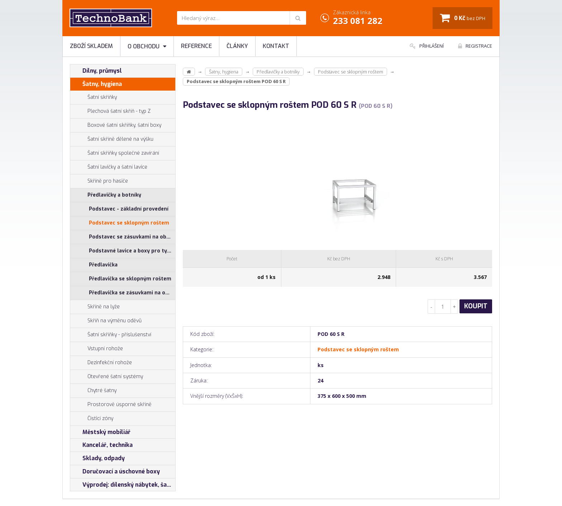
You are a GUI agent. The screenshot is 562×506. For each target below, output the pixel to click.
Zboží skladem (91, 46)
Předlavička (103, 264)
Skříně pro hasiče (99, 181)
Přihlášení (427, 46)
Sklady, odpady (97, 458)
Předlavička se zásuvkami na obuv (132, 292)
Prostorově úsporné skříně (111, 404)
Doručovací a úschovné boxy (115, 471)
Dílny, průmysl (96, 70)
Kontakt (276, 46)
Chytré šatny (101, 390)
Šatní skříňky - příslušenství (110, 335)
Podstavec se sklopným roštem (129, 223)
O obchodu (147, 46)
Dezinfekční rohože (101, 363)
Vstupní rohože (96, 349)
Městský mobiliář (100, 432)
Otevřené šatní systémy (106, 377)
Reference (196, 46)
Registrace (475, 46)
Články (237, 46)
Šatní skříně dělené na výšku (111, 139)
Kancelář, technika (101, 445)
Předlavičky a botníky (105, 195)
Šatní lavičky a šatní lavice (108, 167)
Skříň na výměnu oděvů (106, 321)
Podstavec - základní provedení (128, 209)
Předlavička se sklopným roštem (130, 278)
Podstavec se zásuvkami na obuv (130, 236)
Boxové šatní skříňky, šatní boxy (115, 125)
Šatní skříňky (93, 97)
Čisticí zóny (91, 418)
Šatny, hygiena (96, 84)
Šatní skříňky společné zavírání (114, 153)
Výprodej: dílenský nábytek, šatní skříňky (122, 484)
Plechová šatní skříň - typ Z (110, 111)
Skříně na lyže (95, 307)
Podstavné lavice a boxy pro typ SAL (132, 250)
